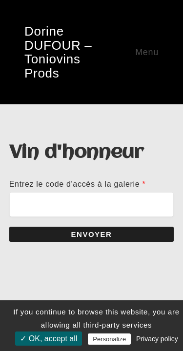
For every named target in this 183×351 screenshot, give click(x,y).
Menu (147, 52)
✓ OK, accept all (48, 338)
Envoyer (91, 234)
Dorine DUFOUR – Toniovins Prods (58, 52)
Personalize (109, 339)
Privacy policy (157, 339)
